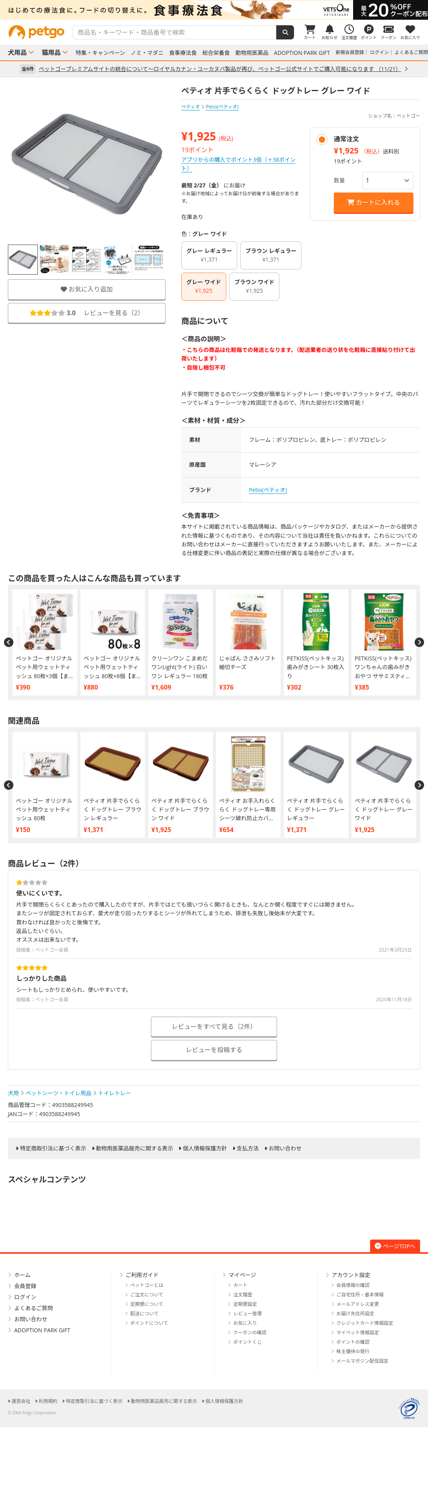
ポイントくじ (247, 1342)
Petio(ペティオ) (268, 490)
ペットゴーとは (147, 1285)
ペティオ (190, 106)
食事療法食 (183, 53)
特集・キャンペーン (100, 53)
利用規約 (48, 1401)
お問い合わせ (284, 1148)
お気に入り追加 (87, 289)
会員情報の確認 (353, 1285)
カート (240, 1285)
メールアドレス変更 (358, 1304)
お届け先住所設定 (355, 1313)
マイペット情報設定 (358, 1332)
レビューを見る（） (87, 313)
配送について (144, 1313)
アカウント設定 (351, 1275)
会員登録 (25, 1286)
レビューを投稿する (214, 1049)
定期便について (147, 1304)
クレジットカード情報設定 (365, 1323)
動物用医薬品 (251, 53)
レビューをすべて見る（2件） (213, 1026)
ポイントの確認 (353, 1342)
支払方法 (248, 1148)
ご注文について (147, 1294)
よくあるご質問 (411, 52)
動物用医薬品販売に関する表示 (134, 1148)
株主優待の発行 (353, 1351)
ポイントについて (149, 1323)
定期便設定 (245, 1304)
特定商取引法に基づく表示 (53, 1148)
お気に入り (245, 1323)
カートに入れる (373, 202)
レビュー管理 (247, 1313)
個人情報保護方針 (205, 1148)
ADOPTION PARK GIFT (302, 53)
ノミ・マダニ (147, 53)
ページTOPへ (395, 1246)
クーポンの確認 (249, 1332)
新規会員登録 (350, 52)
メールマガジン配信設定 (363, 1361)
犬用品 (17, 52)
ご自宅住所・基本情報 (360, 1294)
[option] (214, 10)
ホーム (22, 1275)
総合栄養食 (216, 53)
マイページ (242, 1275)
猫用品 (51, 52)
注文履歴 (242, 1294)
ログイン (379, 52)
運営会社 (20, 1401)
